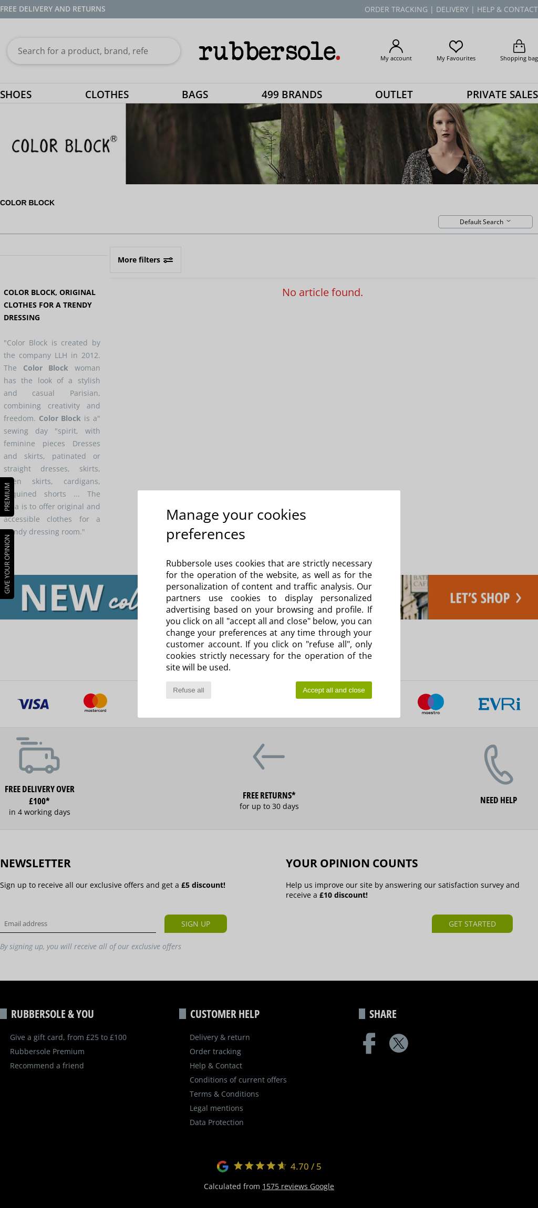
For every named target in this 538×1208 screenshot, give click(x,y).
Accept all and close (334, 690)
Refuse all (188, 690)
